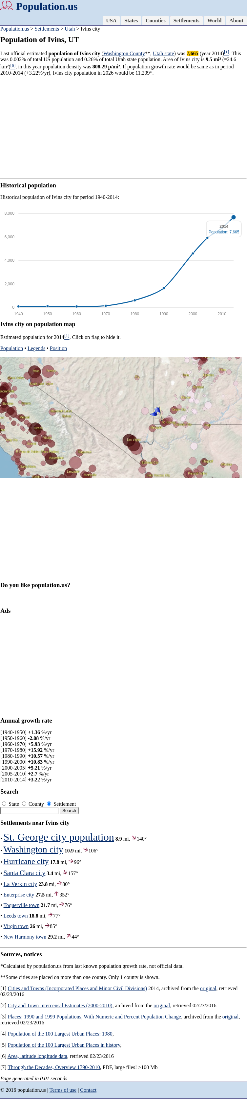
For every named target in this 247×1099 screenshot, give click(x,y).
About (236, 20)
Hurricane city (26, 861)
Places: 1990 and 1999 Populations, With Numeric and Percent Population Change (94, 1016)
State (11, 804)
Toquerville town (22, 905)
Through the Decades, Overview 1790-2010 (54, 1067)
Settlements (186, 20)
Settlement (61, 804)
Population (11, 348)
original (208, 988)
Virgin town (16, 926)
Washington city (33, 849)
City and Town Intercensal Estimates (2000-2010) (60, 1005)
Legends (36, 348)
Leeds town (16, 916)
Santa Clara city (25, 872)
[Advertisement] (123, 127)
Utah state (163, 53)
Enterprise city (19, 894)
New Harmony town (25, 937)
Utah (70, 29)
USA (111, 20)
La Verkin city (20, 884)
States (131, 20)
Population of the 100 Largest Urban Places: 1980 (60, 1034)
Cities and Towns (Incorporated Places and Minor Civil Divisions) (77, 988)
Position (58, 348)
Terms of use (63, 1090)
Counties (155, 20)
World (214, 20)
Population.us (47, 6)
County (33, 804)
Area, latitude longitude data (37, 1056)
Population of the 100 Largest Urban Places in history (64, 1045)
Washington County (124, 53)
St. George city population (59, 837)
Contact (88, 1090)
